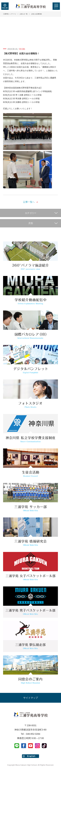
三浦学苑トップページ (9, 14)
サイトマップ (30, 697)
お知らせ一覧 (23, 14)
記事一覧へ (29, 202)
